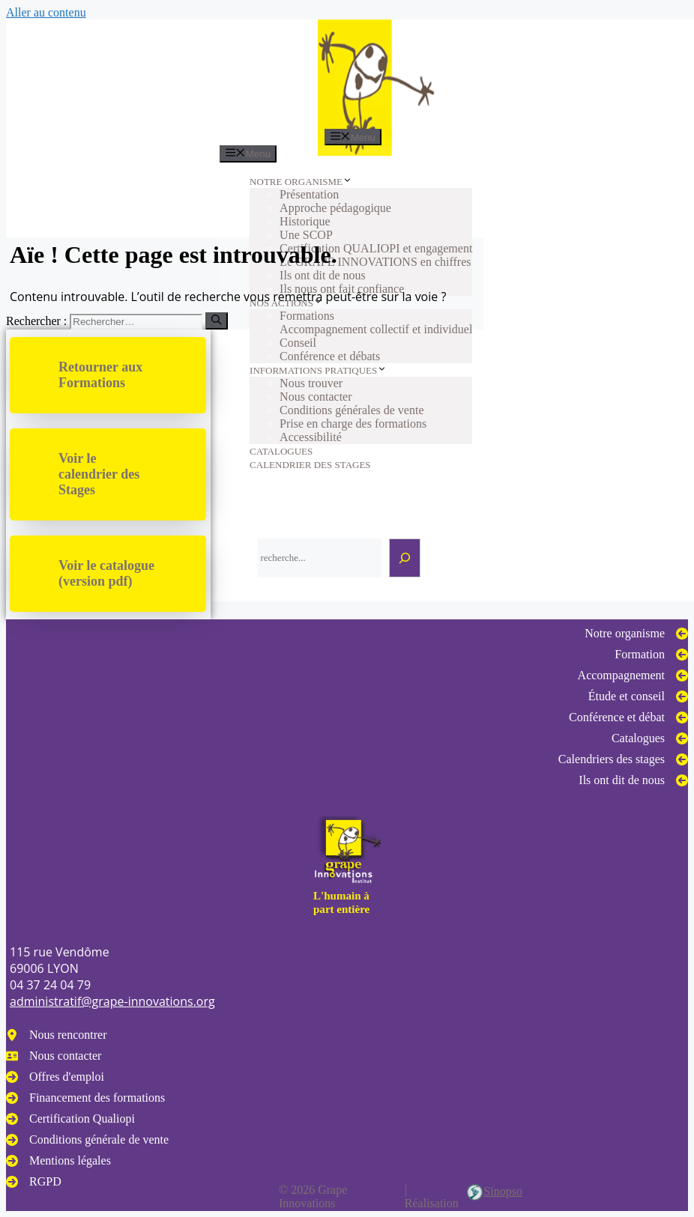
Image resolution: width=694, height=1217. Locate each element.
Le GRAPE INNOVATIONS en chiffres (375, 261)
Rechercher (282, 507)
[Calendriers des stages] (623, 759)
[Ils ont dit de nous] (633, 780)
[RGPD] (33, 1182)
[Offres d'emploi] (55, 1077)
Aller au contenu (46, 12)
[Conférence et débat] (628, 717)
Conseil (298, 342)
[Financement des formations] (85, 1098)
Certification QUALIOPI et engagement (376, 248)
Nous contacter (315, 396)
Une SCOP (306, 234)
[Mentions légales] (58, 1161)
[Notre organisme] (636, 633)
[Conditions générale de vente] (87, 1140)
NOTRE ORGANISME (301, 181)
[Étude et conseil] (638, 696)
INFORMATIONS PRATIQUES (318, 370)
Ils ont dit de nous (323, 275)
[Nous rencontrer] (56, 1035)
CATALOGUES (281, 451)
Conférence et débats (330, 356)
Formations (307, 315)
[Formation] (651, 654)
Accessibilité (311, 437)
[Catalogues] (650, 738)
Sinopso (494, 1192)
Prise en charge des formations (353, 423)
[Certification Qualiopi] (70, 1119)
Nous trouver (311, 383)
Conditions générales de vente (351, 410)
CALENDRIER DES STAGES (310, 464)
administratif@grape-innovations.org (112, 1001)
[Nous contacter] (53, 1056)
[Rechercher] (404, 557)
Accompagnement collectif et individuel (376, 329)
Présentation (309, 194)
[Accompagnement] (633, 675)
